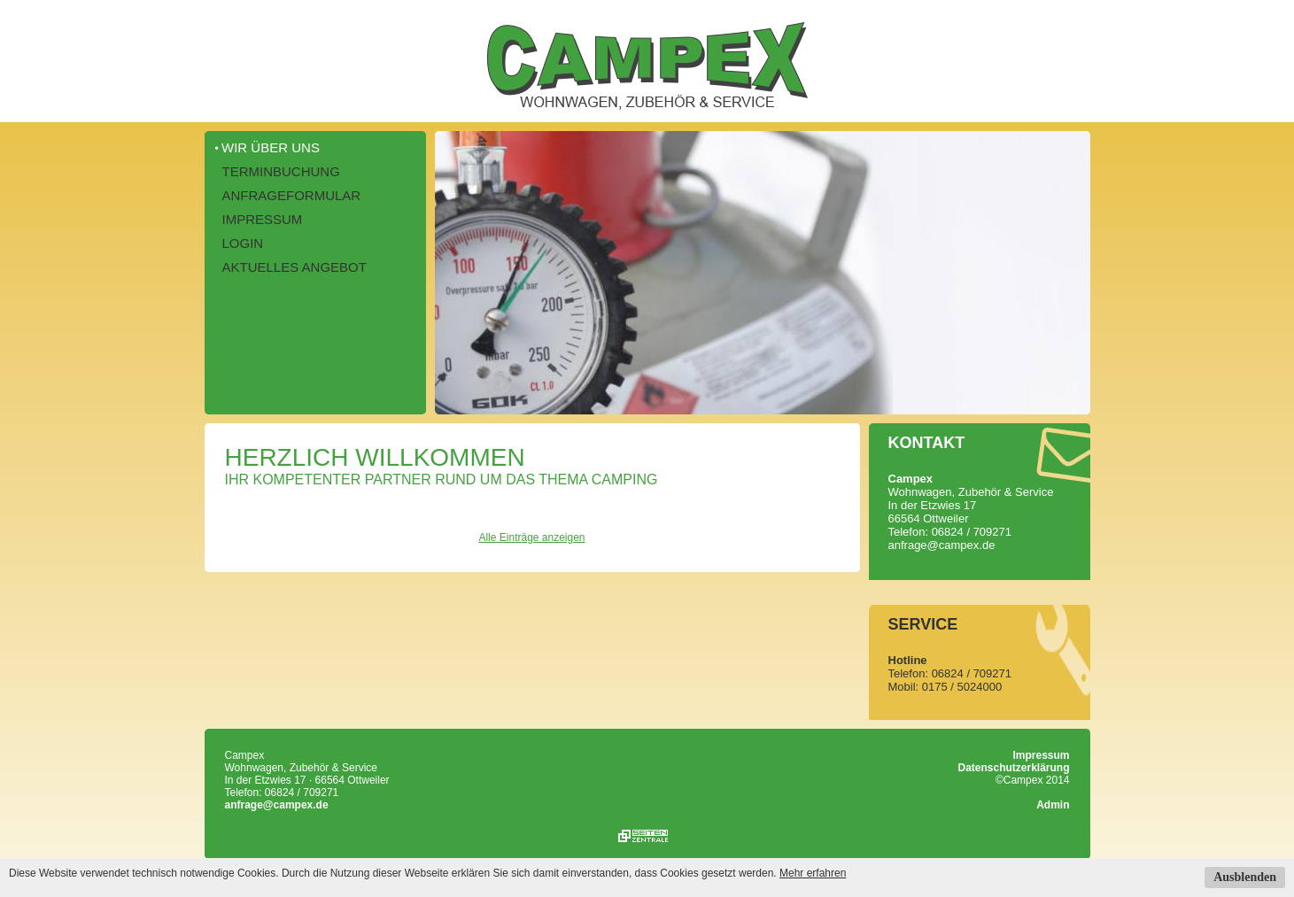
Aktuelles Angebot (294, 267)
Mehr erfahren (812, 873)
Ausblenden (1244, 877)
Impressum (262, 219)
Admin (1052, 805)
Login (243, 243)
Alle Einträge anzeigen (531, 537)
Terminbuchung (281, 171)
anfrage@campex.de (277, 805)
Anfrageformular (291, 195)
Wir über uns (270, 147)
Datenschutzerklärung (1013, 768)
